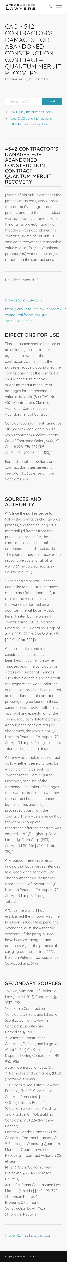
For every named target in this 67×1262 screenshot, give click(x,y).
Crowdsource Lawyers (23, 300)
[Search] (48, 7)
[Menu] (57, 7)
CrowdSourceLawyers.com (29, 1235)
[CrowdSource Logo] (28, 7)
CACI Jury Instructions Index (31, 112)
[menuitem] (48, 7)
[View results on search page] (52, 101)
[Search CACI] (33, 101)
